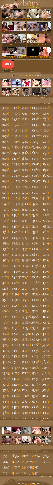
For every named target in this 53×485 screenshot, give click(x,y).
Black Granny (4, 401)
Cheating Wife (15, 243)
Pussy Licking (35, 384)
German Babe (24, 186)
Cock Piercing (15, 282)
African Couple (5, 108)
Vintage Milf (44, 357)
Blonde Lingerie (15, 137)
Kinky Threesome (25, 367)
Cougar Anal (14, 290)
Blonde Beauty (15, 125)
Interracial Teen (25, 339)
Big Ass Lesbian (5, 340)
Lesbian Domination (26, 412)
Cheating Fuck (15, 237)
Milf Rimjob (34, 228)
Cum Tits (13, 327)
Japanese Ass (24, 343)
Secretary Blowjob (46, 125)
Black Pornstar (5, 413)
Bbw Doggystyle (5, 284)
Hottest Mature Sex (37, 454)
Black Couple (4, 397)
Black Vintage (15, 118)
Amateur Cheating (5, 129)
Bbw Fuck (3, 287)
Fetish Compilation (26, 147)
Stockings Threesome (46, 230)
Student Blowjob (45, 232)
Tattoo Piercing (45, 255)
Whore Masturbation (46, 378)
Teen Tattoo (44, 316)
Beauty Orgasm (4, 317)
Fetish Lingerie (25, 151)
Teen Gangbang (45, 288)
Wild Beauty (44, 386)
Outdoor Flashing (35, 300)
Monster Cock (34, 256)
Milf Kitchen (34, 220)
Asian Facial (4, 236)
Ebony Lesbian (15, 405)
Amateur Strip (4, 175)
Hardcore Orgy (25, 260)
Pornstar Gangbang (36, 339)
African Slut (4, 114)
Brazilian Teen (15, 169)
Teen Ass (44, 258)
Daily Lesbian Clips (27, 461)
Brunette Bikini (15, 179)
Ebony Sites (25, 451)
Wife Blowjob (44, 383)
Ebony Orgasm (14, 411)
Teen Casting (44, 266)
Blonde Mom (14, 140)
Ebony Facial (14, 391)
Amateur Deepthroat (6, 141)
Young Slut (44, 414)
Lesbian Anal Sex (25, 401)
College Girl (14, 287)
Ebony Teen (24, 106)
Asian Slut (4, 255)
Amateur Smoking (5, 170)
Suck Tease (44, 236)
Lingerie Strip (35, 146)
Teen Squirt (44, 310)
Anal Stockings (5, 215)
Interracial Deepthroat (27, 322)
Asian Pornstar (5, 250)
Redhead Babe (34, 403)
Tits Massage (44, 339)
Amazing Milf (4, 192)
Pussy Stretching (35, 388)
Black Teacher (15, 112)
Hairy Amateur (25, 227)
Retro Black (34, 418)
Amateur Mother (5, 159)
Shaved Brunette (45, 145)
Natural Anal (34, 273)
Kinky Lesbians (25, 363)
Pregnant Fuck (35, 362)
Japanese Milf (25, 349)
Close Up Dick (15, 273)
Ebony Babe (14, 378)
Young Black (44, 403)
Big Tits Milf (4, 378)
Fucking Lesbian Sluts (27, 466)
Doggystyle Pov (15, 367)
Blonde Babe (14, 124)
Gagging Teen (24, 182)
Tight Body (44, 333)
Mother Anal (34, 264)
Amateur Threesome (5, 182)
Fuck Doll (24, 180)
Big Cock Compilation (6, 352)
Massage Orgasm (35, 154)
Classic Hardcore (15, 265)
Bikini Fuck (4, 383)
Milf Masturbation (36, 221)
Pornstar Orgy (35, 343)
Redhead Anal (34, 402)
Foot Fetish (24, 171)
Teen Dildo (44, 277)
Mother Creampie (35, 266)
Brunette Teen (15, 202)
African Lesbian (5, 113)
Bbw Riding (4, 300)
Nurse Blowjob (35, 281)
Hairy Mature (24, 242)
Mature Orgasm (35, 187)
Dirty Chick (14, 357)
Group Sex (24, 226)
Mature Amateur (35, 157)
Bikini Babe (4, 380)
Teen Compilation (45, 270)
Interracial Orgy (25, 335)
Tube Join (16, 86)
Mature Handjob (35, 177)
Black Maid (4, 403)
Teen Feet (44, 282)
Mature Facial (35, 170)
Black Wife (14, 120)
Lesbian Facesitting (26, 413)
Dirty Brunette (15, 356)
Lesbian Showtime (36, 456)
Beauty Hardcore (5, 316)
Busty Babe (14, 214)
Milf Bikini (34, 205)
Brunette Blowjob (15, 180)
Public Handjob (35, 374)
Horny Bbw (24, 278)
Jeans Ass (24, 351)
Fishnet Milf (24, 169)
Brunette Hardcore (15, 188)
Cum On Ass (14, 318)
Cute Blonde (14, 334)
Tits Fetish (44, 338)
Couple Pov (14, 304)
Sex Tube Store (16, 461)
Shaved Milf (44, 151)
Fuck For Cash (25, 181)
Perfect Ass (34, 315)
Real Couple (34, 396)
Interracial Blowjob (26, 316)
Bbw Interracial (5, 288)
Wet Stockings (45, 371)
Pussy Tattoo (34, 389)
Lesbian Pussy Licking (36, 120)
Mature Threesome (35, 198)
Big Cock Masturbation (6, 357)
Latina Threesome (25, 395)
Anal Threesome (5, 219)
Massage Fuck (34, 152)
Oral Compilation (35, 287)
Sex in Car (44, 134)
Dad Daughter (14, 343)
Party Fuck (34, 311)
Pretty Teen (34, 369)
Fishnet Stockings (25, 170)
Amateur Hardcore (5, 152)
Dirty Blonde (14, 355)
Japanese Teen (25, 350)
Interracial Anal (25, 312)
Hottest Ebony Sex (27, 454)
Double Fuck (14, 371)
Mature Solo (34, 194)
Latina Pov (24, 389)
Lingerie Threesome (36, 147)
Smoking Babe (44, 193)
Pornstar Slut (35, 345)
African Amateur (5, 106)
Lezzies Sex (35, 465)
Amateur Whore (4, 185)
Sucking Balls (45, 237)
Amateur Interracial (6, 153)
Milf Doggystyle (35, 211)
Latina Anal (24, 369)
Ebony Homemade (15, 400)
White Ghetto (44, 372)
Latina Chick (24, 373)
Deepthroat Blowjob (16, 344)
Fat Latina (24, 131)
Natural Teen (34, 278)
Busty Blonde (14, 216)
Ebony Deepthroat (15, 390)
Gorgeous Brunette (25, 215)
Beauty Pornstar (5, 318)
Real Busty (34, 395)
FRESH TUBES (20, 75)
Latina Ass (24, 371)
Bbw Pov (3, 299)
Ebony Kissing (15, 403)
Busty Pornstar (15, 228)
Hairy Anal (24, 228)
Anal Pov (3, 214)
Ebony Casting (15, 384)
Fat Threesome (25, 141)
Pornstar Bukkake (35, 334)
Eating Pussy (14, 373)
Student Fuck (44, 233)
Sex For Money (45, 130)
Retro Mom (44, 112)
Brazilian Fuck (15, 168)
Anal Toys (4, 220)
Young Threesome (45, 418)
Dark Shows (15, 468)
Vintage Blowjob (45, 351)
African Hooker (5, 112)
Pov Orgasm (34, 356)
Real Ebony (34, 397)
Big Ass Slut (4, 344)
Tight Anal (44, 329)
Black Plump (4, 412)
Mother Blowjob (35, 265)
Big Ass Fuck (4, 339)
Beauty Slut (4, 321)
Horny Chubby (24, 282)
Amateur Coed (4, 131)
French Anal (24, 177)
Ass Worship (4, 267)
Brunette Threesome (16, 203)
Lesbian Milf (34, 109)
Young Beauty (44, 402)
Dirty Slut (14, 361)
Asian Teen (4, 258)
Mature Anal (34, 158)
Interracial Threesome (26, 340)
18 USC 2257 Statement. (29, 484)
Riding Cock (44, 114)
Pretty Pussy (34, 368)
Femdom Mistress (25, 145)
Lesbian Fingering (25, 417)
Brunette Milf (15, 191)
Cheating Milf (15, 239)
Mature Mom (34, 186)
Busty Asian (14, 213)
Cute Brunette (15, 335)
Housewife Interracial (26, 298)
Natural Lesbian (35, 276)
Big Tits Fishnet (5, 374)
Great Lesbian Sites (27, 474)
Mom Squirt (34, 253)
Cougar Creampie (15, 292)
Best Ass (3, 323)
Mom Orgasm (34, 250)
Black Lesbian (4, 402)
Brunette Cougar (15, 182)
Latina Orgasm (25, 385)
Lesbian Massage (35, 107)
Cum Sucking (14, 324)
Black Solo (14, 106)
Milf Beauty (34, 204)
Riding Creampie (45, 117)
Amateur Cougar (5, 134)
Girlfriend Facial (25, 203)
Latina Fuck (24, 377)
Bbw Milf (3, 294)
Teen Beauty (44, 261)
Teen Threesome (45, 317)
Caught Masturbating (16, 233)
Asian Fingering (5, 237)
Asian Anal (4, 225)
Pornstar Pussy (35, 344)
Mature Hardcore (35, 179)
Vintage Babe (44, 349)
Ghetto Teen (24, 198)
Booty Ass (14, 158)
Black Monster (4, 408)
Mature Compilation (36, 168)
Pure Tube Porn (16, 457)
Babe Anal (4, 270)
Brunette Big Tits (15, 177)
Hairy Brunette (25, 233)
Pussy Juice (34, 383)
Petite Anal (34, 316)
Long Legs (34, 151)
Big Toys (3, 379)
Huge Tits (24, 310)
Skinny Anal (44, 165)
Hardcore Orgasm (25, 259)
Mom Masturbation (35, 249)
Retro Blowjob (45, 106)
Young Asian (44, 400)
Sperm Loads (44, 219)
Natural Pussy (35, 277)
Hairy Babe (24, 231)
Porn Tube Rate (16, 456)
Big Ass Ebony (4, 338)
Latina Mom (24, 384)
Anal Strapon (4, 216)
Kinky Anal (24, 360)
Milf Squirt (34, 232)
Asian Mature (4, 244)
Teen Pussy (44, 304)
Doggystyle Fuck (15, 366)
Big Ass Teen (4, 345)
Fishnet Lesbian (25, 168)
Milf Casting (34, 208)
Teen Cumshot (44, 272)
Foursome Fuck (25, 175)
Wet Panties (44, 368)
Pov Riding (34, 357)
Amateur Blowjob (5, 124)
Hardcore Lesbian (25, 256)
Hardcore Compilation (26, 255)
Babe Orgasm (4, 276)
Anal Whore (4, 221)
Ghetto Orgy (24, 197)
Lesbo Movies (36, 460)
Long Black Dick (35, 148)
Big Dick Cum (4, 363)
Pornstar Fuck (35, 338)
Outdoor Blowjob (35, 299)
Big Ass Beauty (5, 333)
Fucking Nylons (26, 472)
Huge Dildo (24, 304)
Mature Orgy (34, 188)
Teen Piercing (45, 301)
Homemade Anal (25, 265)
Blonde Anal (14, 123)
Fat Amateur (24, 120)
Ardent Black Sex (16, 465)
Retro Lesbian (45, 109)
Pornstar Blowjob (35, 333)
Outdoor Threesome (36, 307)
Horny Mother (24, 290)
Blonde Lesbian (15, 136)
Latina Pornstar (25, 388)
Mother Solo (34, 272)
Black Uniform (15, 117)
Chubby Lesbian (15, 255)
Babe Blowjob (4, 271)
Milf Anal (34, 203)
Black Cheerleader (5, 395)
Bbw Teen (3, 306)
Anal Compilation (5, 202)
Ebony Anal (14, 377)
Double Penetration (16, 372)
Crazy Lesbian (15, 307)
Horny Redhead (25, 293)
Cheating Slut (15, 242)
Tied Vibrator (45, 328)
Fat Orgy (23, 137)
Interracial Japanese (26, 329)
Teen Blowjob (44, 265)
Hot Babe (23, 295)
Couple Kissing (15, 301)
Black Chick (4, 396)
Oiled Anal (34, 283)
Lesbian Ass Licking (26, 402)
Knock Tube (15, 455)
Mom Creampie (34, 244)
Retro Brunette (45, 107)
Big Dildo (4, 367)
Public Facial (35, 373)
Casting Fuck (14, 232)
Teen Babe (44, 259)
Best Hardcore (4, 328)
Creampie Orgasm (15, 311)
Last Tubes (16, 95)
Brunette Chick (15, 181)
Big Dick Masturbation (6, 366)
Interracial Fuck (25, 327)
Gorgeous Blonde (25, 214)
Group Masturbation (26, 225)
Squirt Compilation (46, 221)
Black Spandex (15, 107)
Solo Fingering (45, 203)
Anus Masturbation (5, 222)
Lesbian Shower (35, 124)
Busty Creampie (15, 220)
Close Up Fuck (15, 275)
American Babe (4, 194)
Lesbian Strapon (35, 130)
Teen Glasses (44, 289)
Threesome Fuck (45, 326)
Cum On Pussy (14, 322)
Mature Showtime (36, 468)
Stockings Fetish (45, 226)
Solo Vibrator (45, 211)
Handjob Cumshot (25, 248)
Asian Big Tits (5, 230)
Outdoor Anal (34, 298)
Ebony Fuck (14, 395)
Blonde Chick (14, 129)
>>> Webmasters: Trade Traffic (22, 482)
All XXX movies (6, 86)
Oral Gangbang (35, 292)
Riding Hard (44, 120)
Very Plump (45, 451)
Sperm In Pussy (45, 216)
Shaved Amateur (45, 136)
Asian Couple (4, 233)
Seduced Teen (44, 126)
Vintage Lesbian (45, 354)
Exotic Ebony (24, 112)
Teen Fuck (44, 287)
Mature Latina (35, 181)
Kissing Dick (24, 368)
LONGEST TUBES (27, 75)
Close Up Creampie (15, 272)
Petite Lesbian (35, 321)
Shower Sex (44, 159)
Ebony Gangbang (15, 397)
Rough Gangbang (45, 123)
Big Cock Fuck (4, 356)
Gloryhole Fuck (25, 211)
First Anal (24, 158)
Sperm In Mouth (45, 215)
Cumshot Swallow (15, 329)
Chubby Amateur (15, 247)
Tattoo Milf (44, 254)
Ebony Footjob (15, 394)
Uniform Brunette (45, 343)
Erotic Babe (24, 108)
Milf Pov (34, 227)
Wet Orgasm (44, 367)
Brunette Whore (15, 204)
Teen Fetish (44, 283)
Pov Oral (34, 355)
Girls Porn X (46, 456)
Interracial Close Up (26, 318)
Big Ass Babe (4, 332)
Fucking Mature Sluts (27, 468)
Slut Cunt (44, 187)
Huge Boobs (24, 300)
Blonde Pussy (14, 145)
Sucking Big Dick (45, 239)
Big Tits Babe (4, 372)
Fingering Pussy (25, 157)
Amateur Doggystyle (6, 143)
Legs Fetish (24, 397)
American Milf (4, 197)
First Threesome (25, 163)
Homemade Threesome (26, 276)
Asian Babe (4, 227)
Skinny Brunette (45, 171)
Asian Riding (4, 254)
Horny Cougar (24, 283)
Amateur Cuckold (5, 137)
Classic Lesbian (15, 266)
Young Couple (44, 408)
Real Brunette (35, 394)
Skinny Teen (44, 182)
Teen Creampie (45, 271)
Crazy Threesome (15, 310)
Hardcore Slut (25, 261)
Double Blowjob (15, 369)
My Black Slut (26, 455)
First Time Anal (25, 164)
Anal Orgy (4, 213)
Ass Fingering (4, 261)
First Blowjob (25, 159)
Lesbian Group (25, 418)
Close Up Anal (15, 270)
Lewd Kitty (35, 463)
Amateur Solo (4, 171)
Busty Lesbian (15, 225)
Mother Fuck (34, 267)
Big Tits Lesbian (5, 377)
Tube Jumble (16, 434)
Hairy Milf (24, 243)
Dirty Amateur (15, 352)
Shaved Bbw (44, 140)
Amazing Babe (4, 187)
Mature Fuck (34, 174)
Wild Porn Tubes (46, 434)
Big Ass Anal (4, 329)
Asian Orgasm (4, 248)
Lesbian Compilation (26, 408)
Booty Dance (14, 160)
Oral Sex (34, 293)
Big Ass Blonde (5, 334)
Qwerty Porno (6, 434)
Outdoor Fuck (34, 301)
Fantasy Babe (24, 118)
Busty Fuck (14, 222)
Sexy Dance (44, 135)
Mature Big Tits (35, 163)
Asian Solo (4, 256)
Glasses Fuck (24, 209)
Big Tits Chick (5, 373)
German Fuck (24, 188)
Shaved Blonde (45, 143)
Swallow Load (44, 248)
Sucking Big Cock (45, 238)
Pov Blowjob (34, 349)
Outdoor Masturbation (36, 305)
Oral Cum (34, 289)
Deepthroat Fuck (15, 345)
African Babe (4, 107)
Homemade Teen (25, 275)
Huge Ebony (24, 305)
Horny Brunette (25, 281)
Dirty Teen (14, 362)
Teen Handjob (44, 292)
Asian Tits (4, 259)
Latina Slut (24, 390)
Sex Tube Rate (16, 460)
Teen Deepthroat (45, 276)
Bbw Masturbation (5, 293)
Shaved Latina (45, 148)
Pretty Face (34, 366)
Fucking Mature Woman (27, 471)
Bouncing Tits (15, 163)
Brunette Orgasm (15, 193)
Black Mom (4, 407)
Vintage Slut (44, 360)
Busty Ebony (14, 221)
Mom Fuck (34, 248)
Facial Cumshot (25, 117)
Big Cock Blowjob (5, 351)
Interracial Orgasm (26, 334)
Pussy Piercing (35, 386)
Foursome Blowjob (25, 174)
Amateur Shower (5, 169)
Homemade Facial (25, 267)
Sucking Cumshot (45, 243)
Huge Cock (24, 301)
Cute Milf (14, 340)
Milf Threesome (35, 238)
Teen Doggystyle (45, 278)
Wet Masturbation (45, 366)
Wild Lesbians (45, 390)
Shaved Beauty (45, 141)
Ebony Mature (14, 407)
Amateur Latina (5, 154)
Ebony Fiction (16, 472)
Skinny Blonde (45, 169)
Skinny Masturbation (46, 176)
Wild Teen (44, 395)
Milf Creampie (35, 209)
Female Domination (25, 142)
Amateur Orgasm (5, 162)
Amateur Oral (4, 160)
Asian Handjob (4, 239)
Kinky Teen (24, 366)
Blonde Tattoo (15, 147)
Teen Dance (44, 275)
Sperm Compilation (46, 214)
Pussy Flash (34, 380)
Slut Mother (44, 188)
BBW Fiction (25, 457)
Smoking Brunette (45, 197)
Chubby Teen (14, 261)
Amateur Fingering (5, 146)
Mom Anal (34, 242)
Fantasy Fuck (24, 119)
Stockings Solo (45, 228)
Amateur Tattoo (5, 180)
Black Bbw (4, 390)
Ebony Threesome (25, 107)
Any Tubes (15, 451)
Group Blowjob (25, 222)
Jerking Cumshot (25, 352)
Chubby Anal (14, 248)
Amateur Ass (4, 119)
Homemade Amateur (25, 264)
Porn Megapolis (36, 472)
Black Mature (4, 405)
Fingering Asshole (25, 153)
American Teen (4, 198)
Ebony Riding (14, 414)
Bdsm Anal (4, 309)
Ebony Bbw (14, 379)
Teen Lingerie (45, 294)
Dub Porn (46, 86)
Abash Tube (26, 443)
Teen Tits (44, 318)
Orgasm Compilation (36, 294)
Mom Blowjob (34, 243)
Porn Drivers (46, 95)
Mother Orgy (34, 271)
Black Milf (4, 406)
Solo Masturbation (46, 204)
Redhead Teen (34, 414)
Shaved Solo (44, 153)
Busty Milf (14, 226)
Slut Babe (44, 186)
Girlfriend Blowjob (26, 202)
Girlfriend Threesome (26, 205)
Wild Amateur (44, 384)
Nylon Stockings (35, 282)
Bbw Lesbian (4, 290)
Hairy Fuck (24, 237)
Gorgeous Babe (25, 213)
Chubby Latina (15, 254)
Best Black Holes (16, 466)
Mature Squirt (35, 196)
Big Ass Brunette (5, 335)
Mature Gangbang (35, 175)
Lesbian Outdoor (35, 115)
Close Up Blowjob (15, 271)
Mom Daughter (34, 247)
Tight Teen (44, 335)
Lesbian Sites (36, 457)
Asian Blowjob (4, 231)
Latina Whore (24, 396)
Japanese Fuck (25, 346)
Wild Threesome (45, 396)
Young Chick (44, 407)
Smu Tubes (15, 462)
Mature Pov (34, 191)
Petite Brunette (35, 318)
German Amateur (25, 185)
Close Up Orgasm (15, 277)
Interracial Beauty (26, 315)
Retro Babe (34, 417)
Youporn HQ (16, 443)
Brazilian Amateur (15, 164)
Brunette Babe (15, 175)
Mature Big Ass (35, 162)
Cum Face (13, 316)
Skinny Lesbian (45, 175)
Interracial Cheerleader (27, 317)
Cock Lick (14, 281)
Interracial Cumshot (26, 321)
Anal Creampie (4, 204)
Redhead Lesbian (35, 408)
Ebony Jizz (14, 402)
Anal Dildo (4, 205)
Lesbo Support (36, 461)
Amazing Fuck (4, 191)
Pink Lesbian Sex (36, 471)
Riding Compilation (46, 115)
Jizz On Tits (24, 356)
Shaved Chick (44, 146)
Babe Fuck (4, 275)
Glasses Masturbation (26, 210)
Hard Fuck (24, 250)
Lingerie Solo (35, 145)
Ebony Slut (14, 417)
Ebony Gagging (15, 396)
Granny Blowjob (25, 219)
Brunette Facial (15, 186)
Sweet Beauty (44, 250)
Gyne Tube (15, 454)
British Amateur (15, 170)
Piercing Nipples (35, 324)
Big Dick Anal (4, 360)
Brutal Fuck (14, 208)
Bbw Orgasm (4, 295)
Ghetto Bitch (24, 192)
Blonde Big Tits (15, 126)
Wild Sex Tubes (6, 443)
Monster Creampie (35, 259)
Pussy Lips (34, 385)
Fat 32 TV (25, 462)
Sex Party (44, 131)
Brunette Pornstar (15, 194)
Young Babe (44, 401)
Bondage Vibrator (15, 157)
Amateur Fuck (4, 147)
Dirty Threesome (15, 363)
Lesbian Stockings (36, 129)
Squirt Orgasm (45, 222)
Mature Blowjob (35, 165)
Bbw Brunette (4, 282)
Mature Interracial (36, 180)
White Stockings (45, 374)
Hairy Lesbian (25, 239)
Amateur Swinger (5, 179)
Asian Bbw (4, 228)
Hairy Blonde (24, 232)
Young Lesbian (45, 413)
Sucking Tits (44, 247)
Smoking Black (45, 194)
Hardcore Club (25, 254)
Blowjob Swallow (15, 153)
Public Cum (34, 372)
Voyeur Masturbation (46, 363)
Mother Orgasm (35, 270)
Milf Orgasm (34, 222)
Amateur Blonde (5, 123)
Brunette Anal (15, 174)
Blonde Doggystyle (15, 131)
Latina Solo (24, 391)
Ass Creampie (4, 260)
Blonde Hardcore (15, 135)
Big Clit (3, 349)
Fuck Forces (36, 95)
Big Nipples (4, 368)
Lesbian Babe (24, 403)
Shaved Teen (44, 154)
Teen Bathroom (45, 260)
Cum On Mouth (14, 321)
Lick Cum (34, 141)
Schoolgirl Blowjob (46, 124)
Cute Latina (14, 338)
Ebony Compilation (15, 388)
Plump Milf (34, 328)
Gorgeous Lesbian (25, 216)
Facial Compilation (26, 115)
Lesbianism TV (36, 455)
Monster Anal (34, 255)
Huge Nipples (24, 307)
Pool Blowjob (34, 329)
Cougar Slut (14, 295)
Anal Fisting (4, 208)
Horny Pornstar (25, 292)
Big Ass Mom (4, 343)
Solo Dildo (44, 202)
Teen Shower (44, 306)
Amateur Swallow (5, 177)
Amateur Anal (4, 118)
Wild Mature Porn (46, 454)
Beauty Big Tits (5, 312)
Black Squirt (14, 108)
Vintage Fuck (44, 352)
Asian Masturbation (6, 243)
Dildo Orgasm (14, 349)
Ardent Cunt (26, 86)
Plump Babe (34, 326)
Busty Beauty (14, 215)
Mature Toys (34, 199)
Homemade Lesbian (25, 271)
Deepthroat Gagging (16, 346)
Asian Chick (4, 232)
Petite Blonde (35, 317)
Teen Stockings (45, 311)
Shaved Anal (44, 137)
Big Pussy (4, 371)
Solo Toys (44, 210)
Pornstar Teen (35, 346)
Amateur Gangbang (5, 148)
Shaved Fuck (44, 147)
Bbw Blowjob (4, 281)
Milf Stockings (35, 233)
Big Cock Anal (4, 350)
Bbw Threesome (4, 307)
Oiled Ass (34, 284)
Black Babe (4, 389)
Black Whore (14, 119)
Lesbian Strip (35, 131)
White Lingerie (45, 373)
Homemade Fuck (25, 270)
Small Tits (44, 192)
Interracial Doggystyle (27, 323)
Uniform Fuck (44, 344)
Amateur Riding (5, 168)
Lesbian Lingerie (35, 106)
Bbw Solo (3, 301)
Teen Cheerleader (45, 267)
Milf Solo (34, 231)
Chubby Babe (14, 249)
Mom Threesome (35, 254)
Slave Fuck (44, 185)
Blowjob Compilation (16, 151)
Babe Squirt (4, 277)
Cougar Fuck (14, 293)
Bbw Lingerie (4, 292)
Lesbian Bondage (25, 407)
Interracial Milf (25, 332)
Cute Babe (14, 333)
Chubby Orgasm (15, 259)
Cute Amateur (14, 332)
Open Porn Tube (46, 462)
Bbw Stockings (4, 304)
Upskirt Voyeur (45, 345)
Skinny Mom (44, 179)
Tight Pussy (44, 334)
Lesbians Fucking (35, 140)
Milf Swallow (34, 237)
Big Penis (4, 369)
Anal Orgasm (4, 211)
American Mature (5, 196)
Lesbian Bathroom (25, 405)
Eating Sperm (14, 374)
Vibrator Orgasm (45, 346)
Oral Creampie (35, 288)
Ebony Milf (14, 408)
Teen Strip (44, 312)
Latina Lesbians (25, 380)
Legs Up (23, 400)
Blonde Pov (14, 143)
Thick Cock (44, 322)
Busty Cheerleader (15, 219)
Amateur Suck (4, 176)
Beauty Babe (4, 311)
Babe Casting (4, 272)
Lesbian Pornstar (35, 118)
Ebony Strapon (15, 418)
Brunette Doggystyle (16, 185)
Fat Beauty (24, 125)
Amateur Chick (4, 130)
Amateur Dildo (4, 142)
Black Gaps (15, 467)
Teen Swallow (44, 315)
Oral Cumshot (34, 290)
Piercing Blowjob (35, 323)
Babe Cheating (4, 273)
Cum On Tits (14, 323)
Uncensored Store (26, 434)
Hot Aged (35, 451)
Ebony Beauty (14, 380)
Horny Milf (24, 288)
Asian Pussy (4, 253)
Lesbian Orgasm (35, 113)
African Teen (4, 115)
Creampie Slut (15, 312)
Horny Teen (24, 294)
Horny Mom (24, 289)
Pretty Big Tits (35, 363)
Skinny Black (44, 168)
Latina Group (24, 378)
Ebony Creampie (15, 389)
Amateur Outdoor (5, 164)
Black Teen (14, 113)
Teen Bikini (44, 264)
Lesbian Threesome (36, 135)
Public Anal (34, 371)
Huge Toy (23, 311)
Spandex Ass (44, 213)
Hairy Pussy (24, 244)
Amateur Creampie (5, 136)
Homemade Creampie (25, 266)
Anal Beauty (4, 199)
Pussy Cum (34, 379)
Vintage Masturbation (46, 355)
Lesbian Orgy (34, 114)
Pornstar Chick (35, 335)
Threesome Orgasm (45, 327)
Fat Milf (23, 135)
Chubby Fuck (14, 253)
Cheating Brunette (15, 236)
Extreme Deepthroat (26, 113)
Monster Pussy (35, 261)
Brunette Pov (14, 196)
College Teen (14, 289)
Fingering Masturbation (27, 154)
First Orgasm (24, 162)
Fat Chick (24, 129)
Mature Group (34, 176)
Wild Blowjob (44, 389)
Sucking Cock (44, 242)
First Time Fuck (25, 165)
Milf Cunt (34, 210)
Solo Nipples (44, 205)
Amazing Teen (4, 193)
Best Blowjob (4, 324)
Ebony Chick (14, 386)
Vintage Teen (44, 361)
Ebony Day (15, 471)
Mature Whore (34, 202)
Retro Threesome (45, 113)
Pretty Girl (34, 367)
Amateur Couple (5, 135)
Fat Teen (23, 140)
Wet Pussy (44, 369)
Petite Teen (34, 322)
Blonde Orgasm (15, 141)
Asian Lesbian (4, 242)
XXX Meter (45, 455)
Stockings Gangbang (46, 227)
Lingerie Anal (35, 143)
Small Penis (44, 191)
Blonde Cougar (15, 130)
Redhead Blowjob (35, 405)
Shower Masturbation (46, 158)
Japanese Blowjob (25, 345)
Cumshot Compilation (16, 328)
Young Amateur (45, 397)
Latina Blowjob (25, 372)
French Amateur (25, 176)
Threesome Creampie (46, 324)
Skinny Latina (45, 174)
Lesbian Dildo (25, 411)
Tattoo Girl (44, 253)
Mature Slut (34, 193)
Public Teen (34, 378)
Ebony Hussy (15, 474)
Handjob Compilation (26, 247)
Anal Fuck (4, 209)
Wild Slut (44, 394)
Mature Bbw (34, 160)
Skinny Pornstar (45, 180)
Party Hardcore (35, 312)
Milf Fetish (34, 214)
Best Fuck (4, 327)
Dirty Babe (14, 354)
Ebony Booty (14, 383)
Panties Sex (34, 310)
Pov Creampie (34, 351)
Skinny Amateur (45, 164)
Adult (36, 443)
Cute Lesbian (14, 339)
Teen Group (44, 290)
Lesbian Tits (34, 136)
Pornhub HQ (26, 95)
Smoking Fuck (44, 198)
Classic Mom (14, 267)
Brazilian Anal (15, 165)
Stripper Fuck (45, 231)
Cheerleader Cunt (15, 244)
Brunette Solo (15, 199)
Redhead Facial (35, 406)
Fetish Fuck (24, 148)
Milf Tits (34, 239)
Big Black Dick (5, 346)
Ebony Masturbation (16, 406)
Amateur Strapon (5, 174)
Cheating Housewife (16, 238)
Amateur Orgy (4, 163)
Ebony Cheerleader (15, 385)
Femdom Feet (24, 143)
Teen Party (44, 300)
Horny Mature (24, 287)
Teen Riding (44, 305)
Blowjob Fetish (15, 152)
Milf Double (34, 213)
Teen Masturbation (46, 295)
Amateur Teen (4, 181)
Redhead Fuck (34, 407)
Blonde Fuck (14, 134)
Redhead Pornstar (35, 412)
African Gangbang (5, 109)
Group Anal (24, 221)
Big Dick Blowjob (5, 361)
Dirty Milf (14, 360)
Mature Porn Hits (36, 467)
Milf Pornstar (35, 226)
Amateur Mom (4, 158)
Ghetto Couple (25, 193)
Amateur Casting (5, 126)
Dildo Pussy (14, 350)
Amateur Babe (4, 120)
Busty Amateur (15, 210)
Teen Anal (44, 256)
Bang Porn (36, 86)
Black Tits (14, 115)
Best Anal (4, 322)
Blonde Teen (14, 148)
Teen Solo (44, 309)
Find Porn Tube (46, 461)
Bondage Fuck (14, 154)
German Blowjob (25, 187)
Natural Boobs (35, 275)
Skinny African (45, 163)
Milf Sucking (34, 236)
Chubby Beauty (15, 250)
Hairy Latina (24, 238)
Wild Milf (44, 391)
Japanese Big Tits (25, 344)
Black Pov (4, 414)
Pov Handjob (34, 352)
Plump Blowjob (35, 327)
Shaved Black (44, 142)
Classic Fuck (14, 264)
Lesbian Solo (34, 126)
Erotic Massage (25, 109)
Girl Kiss (24, 199)
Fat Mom (23, 136)
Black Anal (4, 386)
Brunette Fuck (15, 187)
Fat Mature (24, 134)
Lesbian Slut (34, 125)
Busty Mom (14, 227)
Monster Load (34, 260)
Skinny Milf (44, 177)
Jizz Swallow (24, 357)
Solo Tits (44, 209)
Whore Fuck (44, 377)
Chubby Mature (15, 256)
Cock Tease (14, 283)
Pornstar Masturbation (36, 340)
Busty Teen (14, 230)
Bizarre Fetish (5, 385)
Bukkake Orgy (14, 209)
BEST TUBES (14, 75)
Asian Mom (4, 247)
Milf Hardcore (35, 219)
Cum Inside (14, 317)
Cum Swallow (14, 326)
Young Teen (44, 417)
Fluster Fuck (6, 95)
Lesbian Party (35, 117)
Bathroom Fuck (4, 278)
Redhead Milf (34, 411)
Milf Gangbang (35, 216)
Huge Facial (24, 306)
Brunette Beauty (15, 176)
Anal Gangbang (4, 210)
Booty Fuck (14, 162)
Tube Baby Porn (16, 463)
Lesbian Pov (34, 119)
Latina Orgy (24, 386)
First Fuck (24, 160)
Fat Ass (23, 123)
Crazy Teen (14, 309)
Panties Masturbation (36, 309)
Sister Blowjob (45, 160)
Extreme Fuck (24, 114)
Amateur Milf (4, 157)
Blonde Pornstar (15, 142)
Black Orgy (4, 411)
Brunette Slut (15, 198)
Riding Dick (44, 118)
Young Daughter (45, 411)
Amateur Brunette (5, 125)
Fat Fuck (23, 130)
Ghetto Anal (24, 191)
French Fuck (24, 179)
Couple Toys (14, 305)
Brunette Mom (14, 192)
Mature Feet (34, 171)
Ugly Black (44, 340)
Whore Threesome (45, 380)
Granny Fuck (24, 220)
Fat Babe (23, 124)
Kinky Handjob (25, 362)
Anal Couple (4, 203)
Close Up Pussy (15, 278)
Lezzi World (35, 466)
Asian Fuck (4, 238)
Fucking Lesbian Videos (28, 467)
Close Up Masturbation (16, 276)
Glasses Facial (25, 208)
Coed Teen (14, 284)
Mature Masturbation (36, 185)
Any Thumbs (46, 443)
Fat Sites (25, 463)
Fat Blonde (24, 126)
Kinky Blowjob (25, 361)
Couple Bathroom (15, 298)
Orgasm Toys (34, 295)
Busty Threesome (15, 231)
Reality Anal (34, 400)
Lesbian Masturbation (36, 108)
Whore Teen (44, 379)
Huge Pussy (24, 309)
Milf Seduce (34, 230)
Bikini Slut (4, 384)
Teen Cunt (44, 273)
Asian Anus (4, 226)
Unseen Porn (36, 434)
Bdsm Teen (4, 310)
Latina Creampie (25, 374)
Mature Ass (34, 159)
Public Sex (34, 377)
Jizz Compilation (25, 354)
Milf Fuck (34, 215)
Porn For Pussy (46, 457)
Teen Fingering (45, 284)
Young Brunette (45, 406)
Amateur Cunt (4, 140)
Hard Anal (24, 249)
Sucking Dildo (45, 244)
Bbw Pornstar (4, 298)
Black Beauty (4, 391)
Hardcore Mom (24, 258)
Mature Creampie (35, 169)
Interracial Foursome (26, 326)
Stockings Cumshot (46, 225)
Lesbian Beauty (25, 406)
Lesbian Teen (34, 134)
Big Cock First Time (6, 355)
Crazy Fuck (14, 306)
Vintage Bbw (44, 350)
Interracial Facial (26, 324)
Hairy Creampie (25, 236)
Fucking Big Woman (27, 465)
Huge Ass (23, 299)
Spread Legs (44, 220)
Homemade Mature (25, 272)
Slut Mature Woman (37, 474)
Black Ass (4, 388)
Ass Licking (4, 265)
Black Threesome (15, 114)
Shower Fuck (44, 157)
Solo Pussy (44, 208)
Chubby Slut (14, 260)
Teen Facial (44, 281)
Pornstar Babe (35, 332)
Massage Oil (34, 153)
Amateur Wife (4, 186)
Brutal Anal (14, 205)
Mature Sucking (35, 197)
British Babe (14, 171)
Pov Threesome (35, 360)
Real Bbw (34, 391)
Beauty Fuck (4, 315)
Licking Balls (35, 142)
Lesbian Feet (24, 414)
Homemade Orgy (25, 273)
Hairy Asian (24, 230)
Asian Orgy (4, 249)
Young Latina (44, 412)
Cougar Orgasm (15, 294)
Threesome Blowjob (46, 323)
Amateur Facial (5, 145)
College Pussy (15, 288)
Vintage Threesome (46, 362)
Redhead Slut (34, 413)
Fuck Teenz (25, 473)
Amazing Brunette (5, 188)
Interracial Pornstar (26, 338)
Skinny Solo (44, 181)
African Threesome (5, 117)
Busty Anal (14, 211)
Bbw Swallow (4, 305)
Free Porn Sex (46, 460)
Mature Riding (35, 192)
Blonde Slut (14, 146)
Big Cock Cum (4, 354)
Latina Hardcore (25, 379)
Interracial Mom (25, 333)
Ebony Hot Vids (16, 473)
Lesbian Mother (35, 112)
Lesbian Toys (34, 137)
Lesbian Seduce (35, 123)
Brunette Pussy (15, 197)
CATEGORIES (34, 75)
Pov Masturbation (35, 354)
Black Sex (4, 418)
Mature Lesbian (35, 182)
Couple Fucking (15, 300)
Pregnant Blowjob (35, 361)
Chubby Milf (14, 258)
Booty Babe (14, 159)
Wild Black (44, 388)
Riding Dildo (44, 119)
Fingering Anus (25, 152)
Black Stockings (15, 109)
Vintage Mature (45, 356)
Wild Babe (44, 385)
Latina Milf (24, 383)
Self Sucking (44, 129)
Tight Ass (44, 332)
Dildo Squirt (14, 351)
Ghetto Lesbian (25, 196)
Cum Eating (14, 315)
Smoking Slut (44, 199)
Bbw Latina (4, 289)
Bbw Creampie (4, 283)
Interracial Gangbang (26, 328)
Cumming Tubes (26, 460)
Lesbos (34, 462)
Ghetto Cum (24, 194)
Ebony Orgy (14, 412)
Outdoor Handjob (35, 304)
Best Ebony (4, 326)
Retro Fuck (44, 108)
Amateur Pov (4, 165)
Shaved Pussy (44, 152)
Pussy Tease (34, 390)
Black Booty (4, 394)
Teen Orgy (44, 298)
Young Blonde (44, 405)
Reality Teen (34, 401)
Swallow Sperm (45, 249)
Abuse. (35, 484)
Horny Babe (24, 277)
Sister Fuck (44, 162)
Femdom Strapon (25, 146)
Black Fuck (4, 400)
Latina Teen (24, 394)
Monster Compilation (36, 258)
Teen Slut (44, 307)
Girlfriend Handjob (26, 204)
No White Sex (25, 456)
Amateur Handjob (5, 151)
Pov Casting (34, 350)
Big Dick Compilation (6, 362)
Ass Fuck (3, 264)
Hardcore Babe (25, 253)
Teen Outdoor (44, 299)
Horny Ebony (24, 284)
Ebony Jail (14, 401)
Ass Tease (4, 266)
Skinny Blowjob (45, 170)
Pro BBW (34, 473)
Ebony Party (14, 413)
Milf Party (34, 225)
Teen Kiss (44, 293)
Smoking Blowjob (45, 196)
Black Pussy (4, 417)
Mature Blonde (35, 164)
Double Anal (14, 368)
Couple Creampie (15, 299)
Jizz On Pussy (25, 355)
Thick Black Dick (45, 321)
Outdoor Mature (35, 306)
